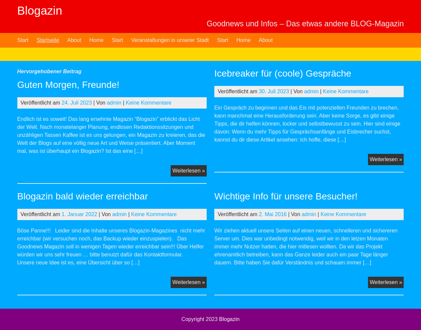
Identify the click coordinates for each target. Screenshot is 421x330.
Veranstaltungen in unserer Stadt (170, 40)
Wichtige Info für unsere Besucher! (286, 196)
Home (96, 40)
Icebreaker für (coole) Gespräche (282, 73)
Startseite (48, 40)
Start (23, 40)
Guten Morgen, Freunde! (68, 85)
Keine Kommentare (148, 103)
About (74, 40)
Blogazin (39, 10)
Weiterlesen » (189, 171)
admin (114, 103)
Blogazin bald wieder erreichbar (82, 196)
